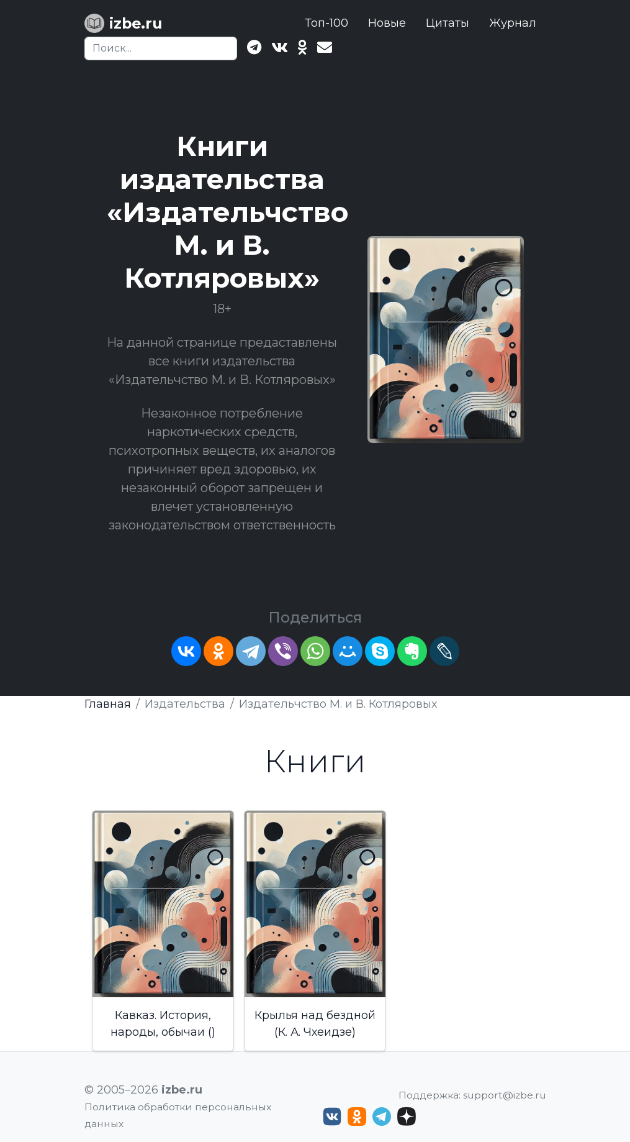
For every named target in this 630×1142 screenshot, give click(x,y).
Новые (387, 23)
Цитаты (447, 23)
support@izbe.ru (504, 1095)
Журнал (512, 23)
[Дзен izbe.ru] (406, 1116)
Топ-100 (326, 23)
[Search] (160, 48)
